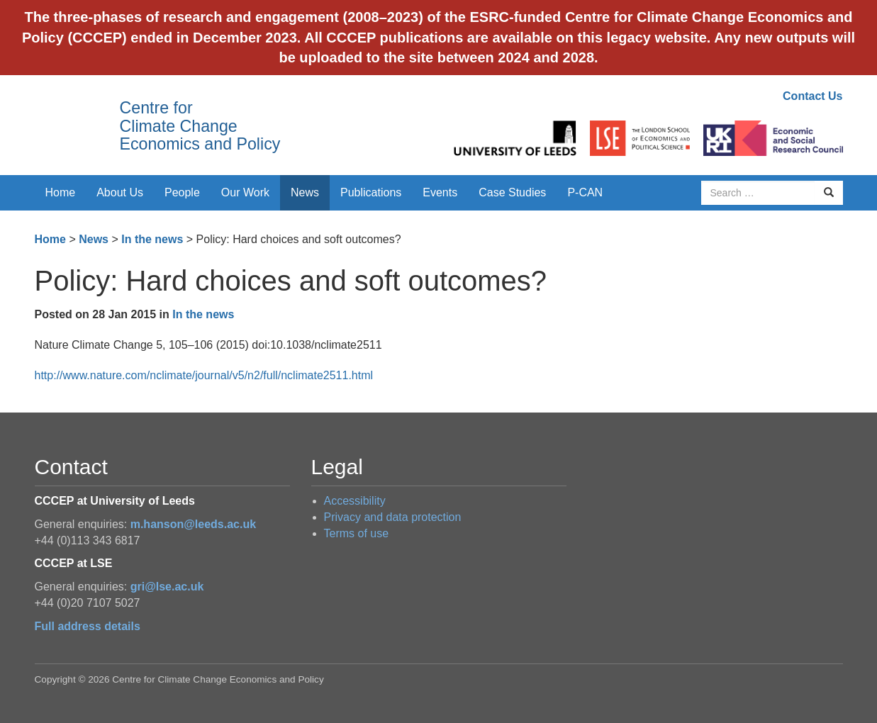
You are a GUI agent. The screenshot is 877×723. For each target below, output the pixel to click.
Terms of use (356, 533)
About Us (119, 192)
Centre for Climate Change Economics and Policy (200, 126)
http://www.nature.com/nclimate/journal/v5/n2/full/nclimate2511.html (204, 375)
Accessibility (355, 501)
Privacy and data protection (393, 517)
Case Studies (512, 192)
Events (440, 192)
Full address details (87, 626)
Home (60, 192)
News (305, 192)
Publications (370, 192)
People (182, 192)
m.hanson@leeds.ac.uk (193, 524)
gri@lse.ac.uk (167, 587)
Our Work (245, 192)
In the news (152, 239)
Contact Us (812, 96)
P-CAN (585, 192)
